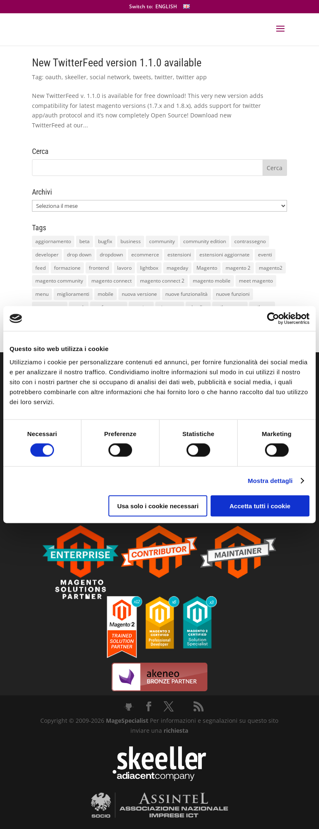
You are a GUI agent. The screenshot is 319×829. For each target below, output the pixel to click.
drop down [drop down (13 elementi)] (79, 254)
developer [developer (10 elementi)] (47, 254)
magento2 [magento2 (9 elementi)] (270, 267)
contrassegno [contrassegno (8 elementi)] (250, 241)
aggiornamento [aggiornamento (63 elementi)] (53, 241)
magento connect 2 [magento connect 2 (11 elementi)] (162, 280)
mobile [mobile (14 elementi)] (105, 293)
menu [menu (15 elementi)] (42, 293)
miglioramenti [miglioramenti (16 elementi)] (73, 293)
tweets (142, 77)
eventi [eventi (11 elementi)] (265, 254)
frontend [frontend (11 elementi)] (99, 267)
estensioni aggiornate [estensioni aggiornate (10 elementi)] (224, 254)
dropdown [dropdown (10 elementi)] (111, 254)
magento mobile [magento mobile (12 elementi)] (212, 280)
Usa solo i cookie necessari (158, 505)
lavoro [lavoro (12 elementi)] (124, 267)
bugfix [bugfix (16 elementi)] (105, 241)
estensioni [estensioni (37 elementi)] (179, 254)
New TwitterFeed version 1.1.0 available (116, 62)
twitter (164, 77)
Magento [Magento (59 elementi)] (206, 267)
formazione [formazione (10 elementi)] (67, 267)
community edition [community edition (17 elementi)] (204, 241)
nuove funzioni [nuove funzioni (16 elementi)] (233, 293)
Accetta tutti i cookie (260, 505)
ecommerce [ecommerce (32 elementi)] (145, 254)
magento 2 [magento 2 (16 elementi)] (238, 267)
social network (110, 77)
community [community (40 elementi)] (162, 241)
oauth (53, 77)
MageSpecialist (127, 720)
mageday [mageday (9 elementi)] (177, 267)
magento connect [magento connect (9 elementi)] (111, 280)
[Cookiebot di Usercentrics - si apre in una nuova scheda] (273, 318)
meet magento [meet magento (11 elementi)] (256, 280)
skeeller (75, 77)
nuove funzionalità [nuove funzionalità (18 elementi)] (186, 293)
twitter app (191, 77)
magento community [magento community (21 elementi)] (59, 280)
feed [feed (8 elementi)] (40, 267)
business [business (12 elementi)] (130, 241)
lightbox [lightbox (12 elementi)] (149, 267)
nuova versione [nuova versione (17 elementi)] (139, 293)
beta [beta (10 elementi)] (84, 241)
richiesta (175, 730)
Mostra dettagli (270, 480)
